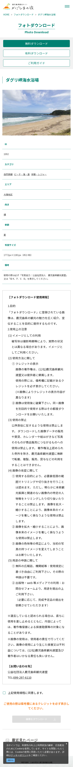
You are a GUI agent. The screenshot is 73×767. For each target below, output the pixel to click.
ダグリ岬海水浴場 (47, 14)
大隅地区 (8, 194)
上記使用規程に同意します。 (26, 693)
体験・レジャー (39, 174)
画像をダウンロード (36, 719)
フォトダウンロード (24, 14)
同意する (10, 760)
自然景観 (8, 174)
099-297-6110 (22, 677)
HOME (6, 14)
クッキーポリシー (20, 755)
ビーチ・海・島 (22, 174)
